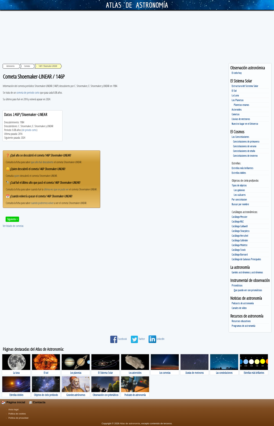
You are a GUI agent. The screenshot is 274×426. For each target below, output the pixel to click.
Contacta (37, 402)
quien (17, 176)
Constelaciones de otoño (244, 150)
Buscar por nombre (240, 204)
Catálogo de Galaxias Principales (246, 259)
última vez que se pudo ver (56, 189)
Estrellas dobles (239, 172)
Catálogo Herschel (240, 235)
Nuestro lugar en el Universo (245, 123)
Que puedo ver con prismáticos (248, 290)
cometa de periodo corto (27, 92)
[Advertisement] (137, 36)
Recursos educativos (241, 321)
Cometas (236, 114)
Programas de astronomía (243, 325)
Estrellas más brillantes (242, 168)
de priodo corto (29, 130)
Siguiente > (12, 219)
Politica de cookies (17, 414)
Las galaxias (239, 190)
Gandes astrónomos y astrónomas (247, 272)
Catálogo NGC (238, 221)
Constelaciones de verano (244, 146)
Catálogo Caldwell (240, 226)
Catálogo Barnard (240, 254)
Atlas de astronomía (130, 423)
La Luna (235, 95)
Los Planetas (238, 100)
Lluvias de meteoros (241, 119)
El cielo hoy (237, 72)
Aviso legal (13, 409)
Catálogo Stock (239, 249)
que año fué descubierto (42, 162)
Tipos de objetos (239, 185)
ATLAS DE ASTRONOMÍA (137, 5)
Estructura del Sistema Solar (245, 86)
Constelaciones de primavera (246, 141)
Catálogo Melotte (239, 245)
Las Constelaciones (240, 136)
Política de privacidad (18, 418)
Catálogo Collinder (240, 240)
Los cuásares (240, 194)
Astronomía (10, 66)
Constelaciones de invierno (245, 155)
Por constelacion (239, 199)
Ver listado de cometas (13, 226)
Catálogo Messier (239, 216)
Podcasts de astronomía (243, 303)
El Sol (234, 90)
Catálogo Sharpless (241, 230)
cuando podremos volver (42, 203)
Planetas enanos (241, 104)
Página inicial (13, 402)
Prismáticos (237, 285)
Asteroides (237, 109)
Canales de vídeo (239, 308)
